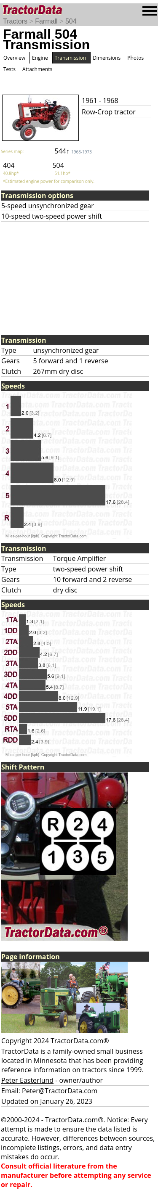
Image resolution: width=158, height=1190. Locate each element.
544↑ (73, 151)
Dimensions (107, 57)
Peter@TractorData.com (59, 1090)
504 (71, 21)
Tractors (15, 21)
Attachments (37, 69)
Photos (135, 57)
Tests (9, 69)
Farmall (46, 21)
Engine (40, 57)
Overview (14, 57)
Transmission (70, 57)
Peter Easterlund (27, 1080)
